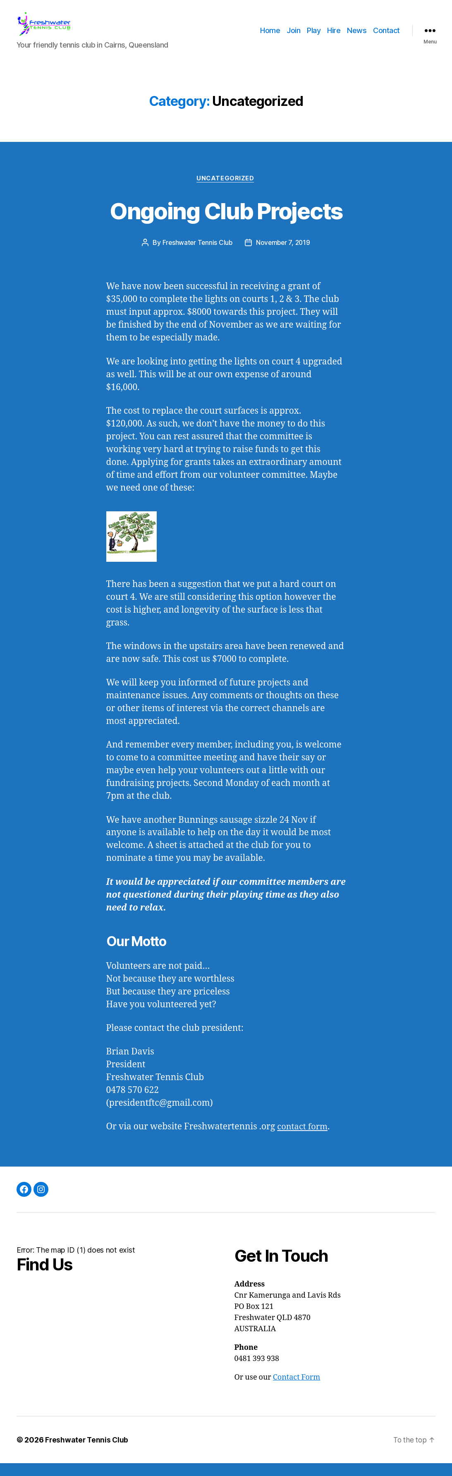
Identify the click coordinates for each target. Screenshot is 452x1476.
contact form (303, 1139)
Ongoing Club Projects (226, 222)
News (356, 36)
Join (293, 36)
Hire (333, 36)
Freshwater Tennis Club (196, 255)
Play (313, 36)
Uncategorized (226, 190)
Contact (386, 36)
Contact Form (296, 1390)
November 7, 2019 (284, 255)
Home (270, 36)
